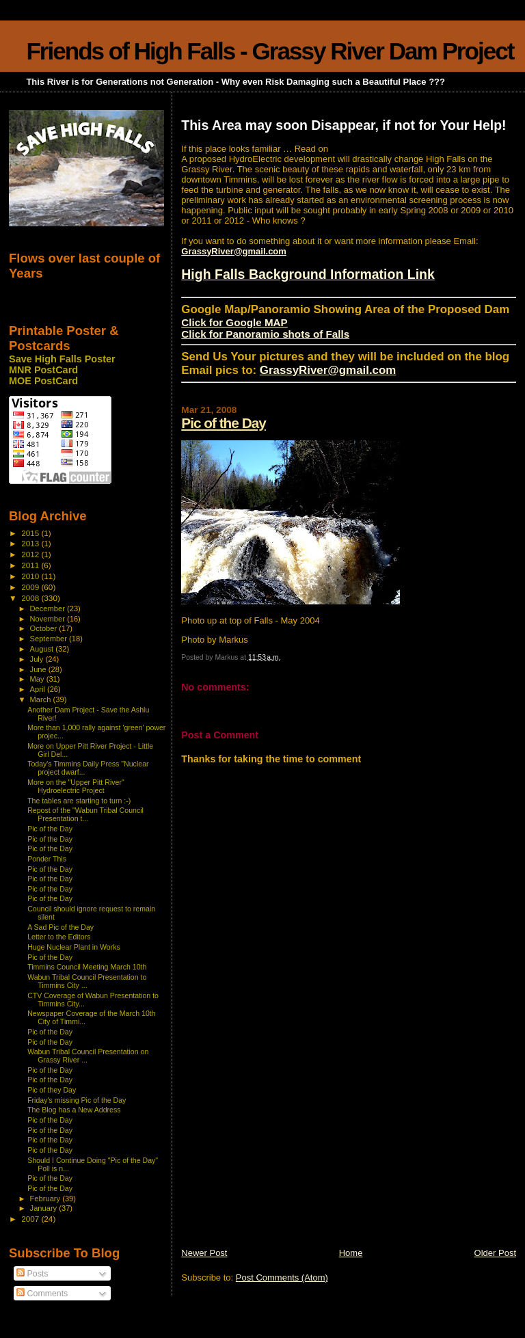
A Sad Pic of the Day (60, 927)
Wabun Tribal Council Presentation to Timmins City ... (86, 981)
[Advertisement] (283, 1151)
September (50, 638)
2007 (31, 1218)
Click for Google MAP (234, 322)
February (46, 1198)
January (44, 1208)
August (43, 649)
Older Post (495, 1253)
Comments (42, 1293)
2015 (31, 532)
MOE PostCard (43, 380)
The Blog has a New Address (73, 1110)
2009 (31, 587)
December (48, 608)
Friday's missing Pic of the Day (76, 1100)
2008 (31, 597)
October (44, 628)
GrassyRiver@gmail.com (233, 251)
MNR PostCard (43, 369)
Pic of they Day (51, 1090)
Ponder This (46, 859)
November (48, 619)
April (38, 689)
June (39, 669)
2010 (31, 576)
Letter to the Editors (58, 937)
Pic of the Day (223, 423)
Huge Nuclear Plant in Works (73, 947)
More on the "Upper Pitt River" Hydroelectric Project (75, 786)
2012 (31, 554)
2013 (31, 543)
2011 (31, 565)
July (38, 659)
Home (351, 1253)
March (41, 699)
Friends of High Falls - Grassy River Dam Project (269, 51)
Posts (32, 1274)
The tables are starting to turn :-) (79, 801)
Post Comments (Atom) (282, 1277)
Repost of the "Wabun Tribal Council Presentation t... (85, 814)
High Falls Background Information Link (308, 274)
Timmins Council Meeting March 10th (86, 967)
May (38, 679)
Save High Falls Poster (62, 358)
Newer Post (204, 1253)
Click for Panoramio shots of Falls (265, 334)
